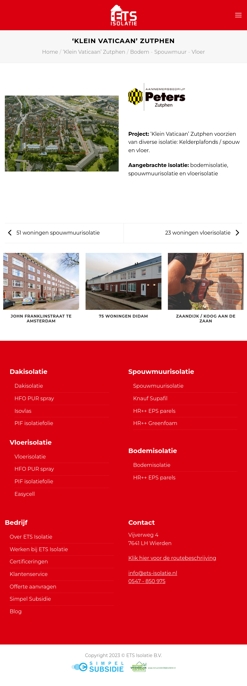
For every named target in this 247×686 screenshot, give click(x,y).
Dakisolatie (28, 386)
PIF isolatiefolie (33, 423)
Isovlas (23, 411)
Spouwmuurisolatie (158, 386)
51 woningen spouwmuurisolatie (54, 233)
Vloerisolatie (30, 457)
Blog (16, 611)
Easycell (24, 494)
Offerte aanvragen (33, 587)
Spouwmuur (170, 52)
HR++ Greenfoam (155, 423)
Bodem (139, 52)
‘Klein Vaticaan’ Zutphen (94, 52)
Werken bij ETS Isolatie (39, 549)
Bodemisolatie (151, 465)
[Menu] (238, 15)
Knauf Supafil (150, 398)
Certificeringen (29, 562)
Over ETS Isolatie (31, 537)
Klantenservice (29, 574)
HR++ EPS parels (154, 411)
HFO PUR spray (34, 398)
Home (50, 52)
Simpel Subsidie (30, 599)
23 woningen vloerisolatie (202, 233)
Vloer (198, 52)
